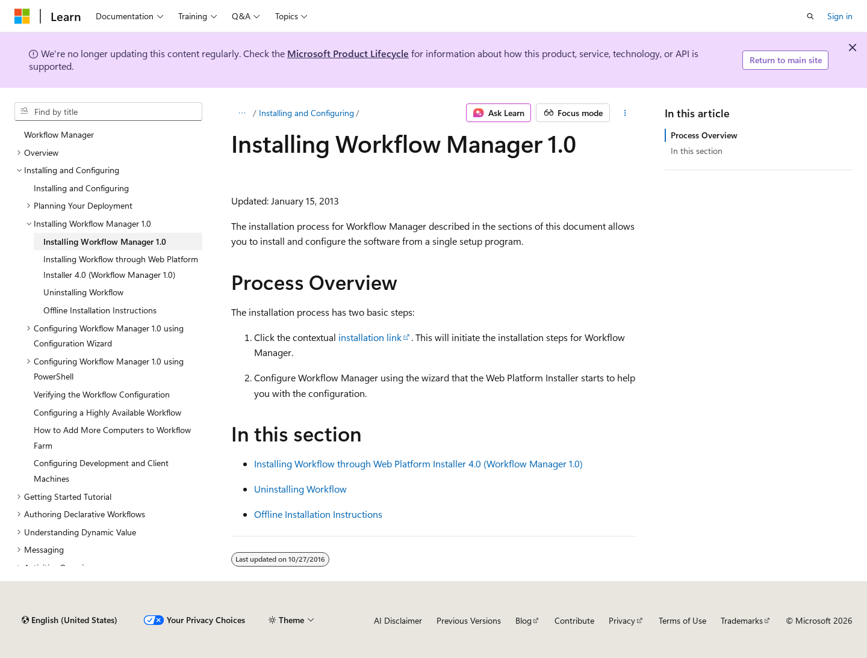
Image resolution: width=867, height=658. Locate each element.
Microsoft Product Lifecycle (348, 53)
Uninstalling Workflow (300, 488)
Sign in (840, 16)
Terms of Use (682, 620)
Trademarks (742, 620)
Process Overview (704, 135)
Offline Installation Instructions (318, 514)
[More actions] (625, 113)
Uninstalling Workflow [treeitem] (83, 292)
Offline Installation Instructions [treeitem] (100, 310)
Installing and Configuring (306, 112)
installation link (370, 337)
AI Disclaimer (398, 620)
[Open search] (810, 16)
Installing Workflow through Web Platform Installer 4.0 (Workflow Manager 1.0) (418, 463)
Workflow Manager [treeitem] (59, 134)
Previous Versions (469, 620)
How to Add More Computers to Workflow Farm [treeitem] (112, 437)
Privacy (622, 620)
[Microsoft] (22, 16)
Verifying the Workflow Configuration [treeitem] (102, 394)
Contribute (574, 620)
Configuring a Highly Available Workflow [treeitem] (107, 412)
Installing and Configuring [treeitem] (81, 188)
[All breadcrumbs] (241, 113)
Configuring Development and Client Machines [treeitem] (101, 470)
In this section (696, 150)
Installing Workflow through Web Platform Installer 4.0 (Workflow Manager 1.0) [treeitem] (120, 266)
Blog (523, 620)
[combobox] (108, 111)
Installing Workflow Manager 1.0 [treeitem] (104, 241)
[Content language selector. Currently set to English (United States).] (69, 620)
